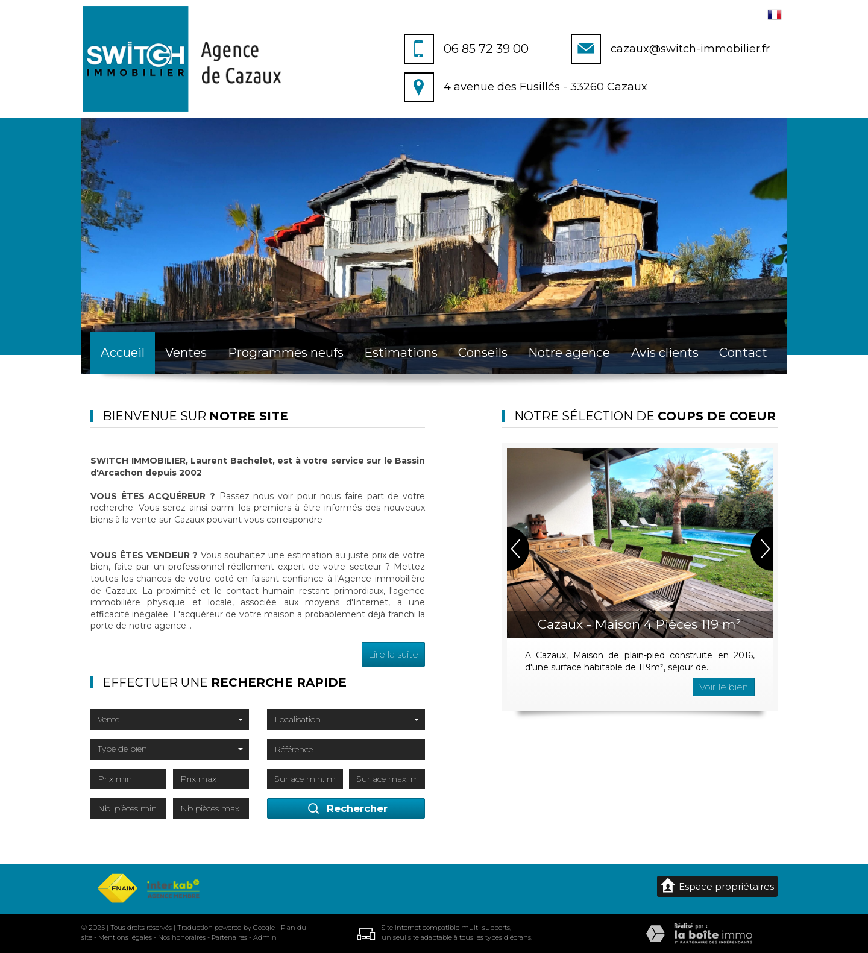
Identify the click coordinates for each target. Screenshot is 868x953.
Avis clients (665, 352)
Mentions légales (125, 937)
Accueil (123, 352)
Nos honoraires (182, 937)
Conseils (483, 352)
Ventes (186, 352)
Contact (743, 352)
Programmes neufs (286, 352)
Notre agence (569, 352)
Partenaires (229, 937)
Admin (265, 937)
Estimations (401, 352)
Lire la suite (393, 654)
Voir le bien (723, 687)
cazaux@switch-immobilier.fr (690, 48)
